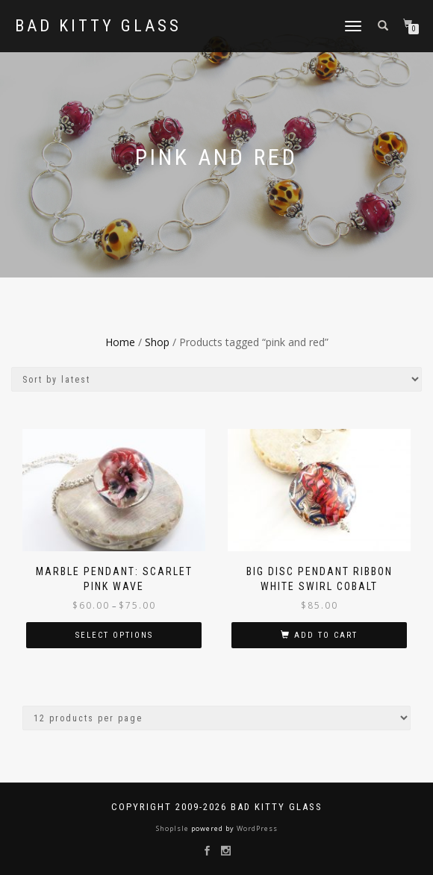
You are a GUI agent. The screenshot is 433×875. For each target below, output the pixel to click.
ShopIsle (173, 828)
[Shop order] (216, 379)
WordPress (256, 828)
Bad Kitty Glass (98, 26)
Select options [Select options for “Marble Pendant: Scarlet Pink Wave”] (114, 635)
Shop (157, 342)
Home (120, 342)
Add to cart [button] (326, 635)
